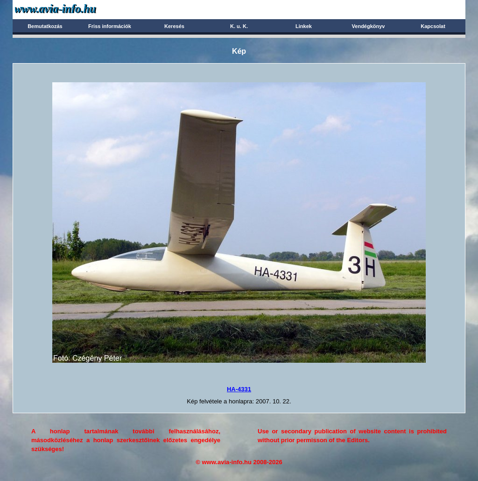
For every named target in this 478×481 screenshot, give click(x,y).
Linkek (303, 26)
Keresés (174, 26)
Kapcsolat (433, 26)
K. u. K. (239, 26)
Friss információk (109, 26)
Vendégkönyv (368, 26)
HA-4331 (239, 389)
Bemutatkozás (45, 26)
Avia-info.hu (71, 9)
